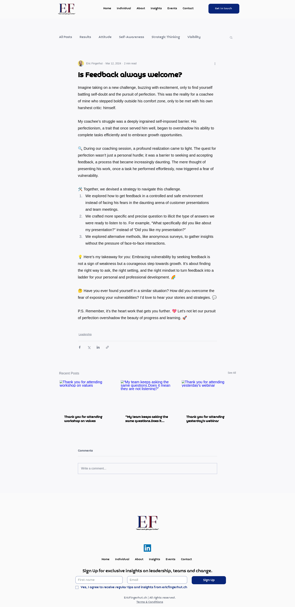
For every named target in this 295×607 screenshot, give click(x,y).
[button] (231, 37)
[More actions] (215, 63)
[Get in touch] (223, 9)
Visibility (194, 37)
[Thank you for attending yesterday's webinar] (208, 395)
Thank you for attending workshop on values (83, 419)
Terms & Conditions (149, 602)
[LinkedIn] (147, 548)
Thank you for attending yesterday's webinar (205, 419)
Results (85, 37)
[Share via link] (107, 347)
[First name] (98, 579)
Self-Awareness (131, 37)
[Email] (156, 579)
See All (232, 372)
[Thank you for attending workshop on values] (86, 395)
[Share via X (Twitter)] (89, 347)
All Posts (65, 37)
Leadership (85, 334)
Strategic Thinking (166, 37)
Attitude (105, 37)
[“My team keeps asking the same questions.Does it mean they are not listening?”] (147, 395)
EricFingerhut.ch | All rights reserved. (150, 597)
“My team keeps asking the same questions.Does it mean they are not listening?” (146, 419)
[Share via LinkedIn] (98, 347)
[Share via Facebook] (79, 347)
